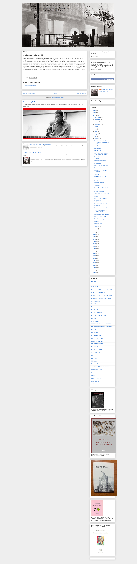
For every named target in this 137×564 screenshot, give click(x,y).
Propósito (97, 205)
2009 (94, 265)
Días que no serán (99, 182)
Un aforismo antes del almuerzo (100, 157)
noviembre (98, 119)
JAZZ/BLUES (95, 321)
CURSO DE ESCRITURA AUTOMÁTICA (102, 295)
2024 (94, 115)
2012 (94, 258)
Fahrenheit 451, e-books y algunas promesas (40, 144)
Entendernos (97, 163)
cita (92, 372)
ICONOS (93, 318)
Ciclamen (96, 174)
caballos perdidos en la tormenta (100, 366)
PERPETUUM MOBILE (97, 349)
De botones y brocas (100, 160)
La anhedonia (98, 223)
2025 (94, 112)
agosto (97, 126)
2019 (94, 241)
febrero (97, 226)
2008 (94, 267)
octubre (97, 122)
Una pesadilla (98, 168)
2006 (94, 272)
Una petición (97, 185)
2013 (94, 255)
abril (96, 136)
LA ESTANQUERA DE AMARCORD (101, 324)
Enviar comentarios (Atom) (57, 97)
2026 (94, 110)
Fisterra (96, 221)
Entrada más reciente (29, 93)
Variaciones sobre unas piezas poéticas (100, 211)
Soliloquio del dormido (100, 191)
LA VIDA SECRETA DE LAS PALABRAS (102, 327)
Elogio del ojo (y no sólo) (101, 203)
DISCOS (93, 304)
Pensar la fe (97, 150)
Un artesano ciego (99, 219)
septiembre (98, 124)
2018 (94, 244)
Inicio (55, 93)
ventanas (93, 384)
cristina (93, 375)
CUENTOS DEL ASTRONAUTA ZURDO (102, 289)
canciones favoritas (96, 369)
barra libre (94, 358)
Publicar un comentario (30, 85)
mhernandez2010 (96, 378)
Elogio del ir (97, 200)
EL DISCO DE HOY (96, 312)
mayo (96, 134)
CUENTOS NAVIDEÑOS (98, 292)
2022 (94, 234)
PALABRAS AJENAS (97, 344)
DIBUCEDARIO (95, 301)
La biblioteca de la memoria (101, 214)
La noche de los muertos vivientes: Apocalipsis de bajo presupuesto (45, 158)
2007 (94, 270)
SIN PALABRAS (95, 352)
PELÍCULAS (94, 346)
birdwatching (97, 148)
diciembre (97, 117)
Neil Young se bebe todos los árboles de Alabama (101, 153)
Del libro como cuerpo (100, 216)
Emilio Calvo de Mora (107, 89)
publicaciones (95, 381)
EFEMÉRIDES (95, 309)
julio (96, 129)
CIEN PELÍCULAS (96, 286)
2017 (94, 246)
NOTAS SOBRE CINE (97, 341)
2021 (94, 236)
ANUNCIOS (94, 284)
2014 (94, 253)
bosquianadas (95, 364)
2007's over (94, 281)
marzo (96, 138)
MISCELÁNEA (95, 332)
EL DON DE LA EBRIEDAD (98, 315)
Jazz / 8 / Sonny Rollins (29, 102)
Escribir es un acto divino (101, 208)
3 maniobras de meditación (101, 193)
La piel (96, 196)
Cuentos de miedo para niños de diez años (32, 152)
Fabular (96, 180)
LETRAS (93, 329)
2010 (94, 263)
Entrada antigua (81, 93)
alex (92, 355)
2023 (94, 232)
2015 (94, 251)
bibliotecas (94, 361)
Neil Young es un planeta (101, 165)
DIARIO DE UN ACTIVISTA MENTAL (101, 298)
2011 (94, 260)
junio (96, 131)
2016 (94, 248)
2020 (94, 239)
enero (96, 229)
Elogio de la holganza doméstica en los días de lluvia (101, 142)
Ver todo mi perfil (103, 91)
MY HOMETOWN (96, 335)
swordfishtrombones (99, 146)
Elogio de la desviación (100, 198)
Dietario (93, 307)
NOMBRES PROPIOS (97, 338)
